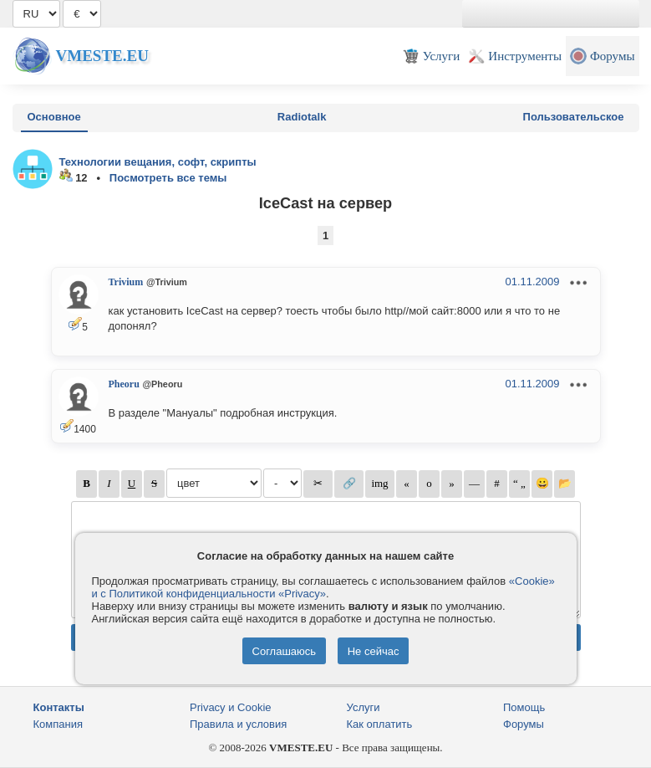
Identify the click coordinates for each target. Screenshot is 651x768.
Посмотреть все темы (168, 178)
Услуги (363, 707)
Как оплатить (380, 724)
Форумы (523, 724)
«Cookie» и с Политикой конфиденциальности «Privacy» (323, 587)
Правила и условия (238, 724)
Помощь (524, 707)
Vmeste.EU (102, 55)
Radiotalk (302, 116)
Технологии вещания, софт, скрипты (158, 162)
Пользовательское (573, 116)
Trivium (126, 282)
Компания (58, 724)
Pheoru (124, 384)
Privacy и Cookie (231, 707)
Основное (54, 116)
